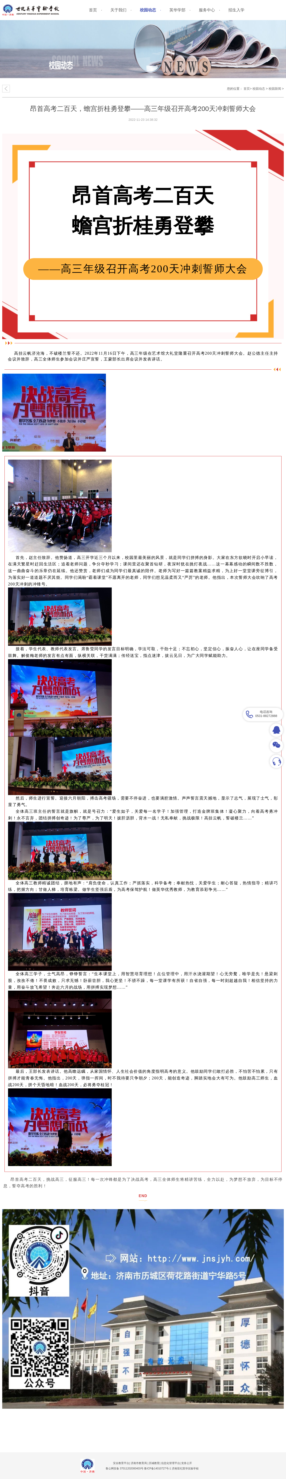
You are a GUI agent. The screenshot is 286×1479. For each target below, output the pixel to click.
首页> (248, 88)
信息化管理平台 (170, 1463)
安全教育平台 (121, 1463)
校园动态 (258, 88)
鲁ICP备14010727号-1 (158, 1468)
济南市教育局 (139, 1463)
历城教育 (154, 1463)
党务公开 (186, 1463)
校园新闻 (275, 88)
